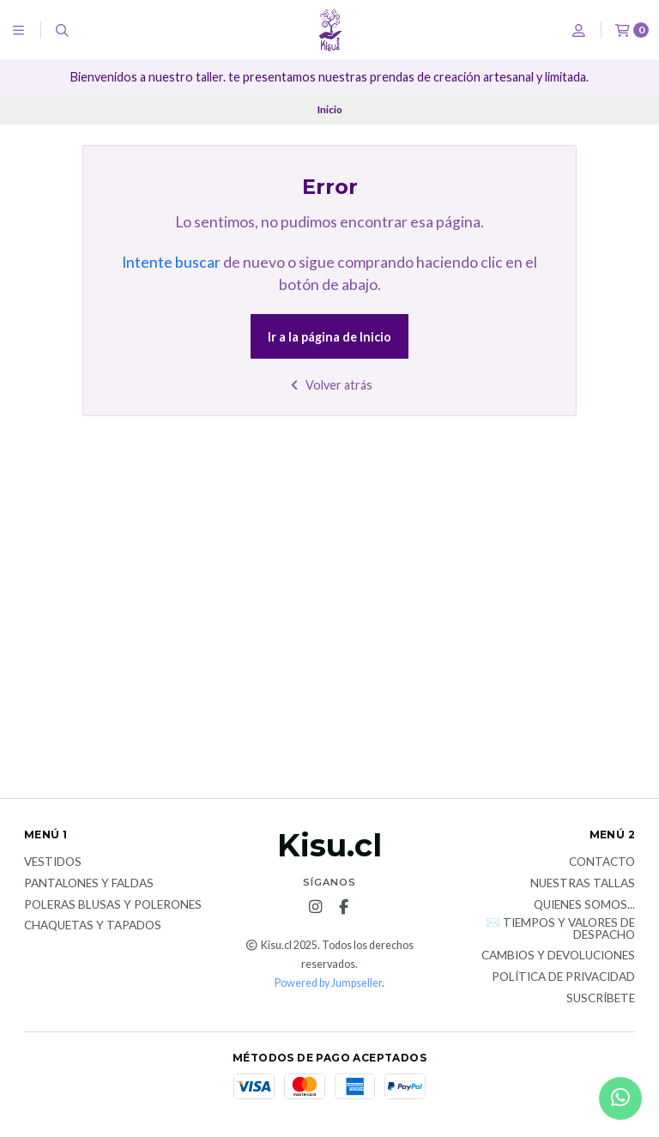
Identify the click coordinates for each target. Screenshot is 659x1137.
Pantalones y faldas (89, 884)
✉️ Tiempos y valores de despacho (560, 928)
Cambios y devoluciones (558, 956)
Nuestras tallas (582, 884)
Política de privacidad (563, 977)
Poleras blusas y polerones (113, 905)
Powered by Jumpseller (328, 983)
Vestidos (53, 862)
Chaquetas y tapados (92, 926)
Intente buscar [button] (171, 262)
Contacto (602, 862)
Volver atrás (329, 385)
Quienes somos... (584, 905)
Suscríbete (600, 999)
